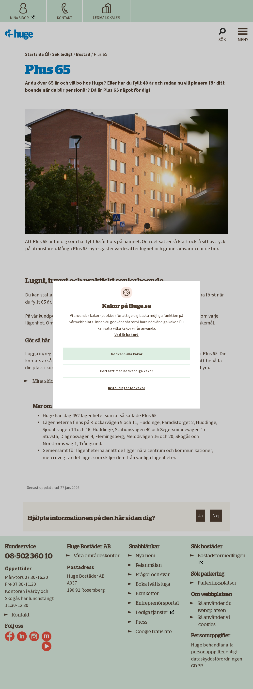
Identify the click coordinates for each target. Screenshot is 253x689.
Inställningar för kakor (126, 388)
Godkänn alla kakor (126, 354)
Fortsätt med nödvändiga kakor (126, 371)
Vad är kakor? (126, 334)
